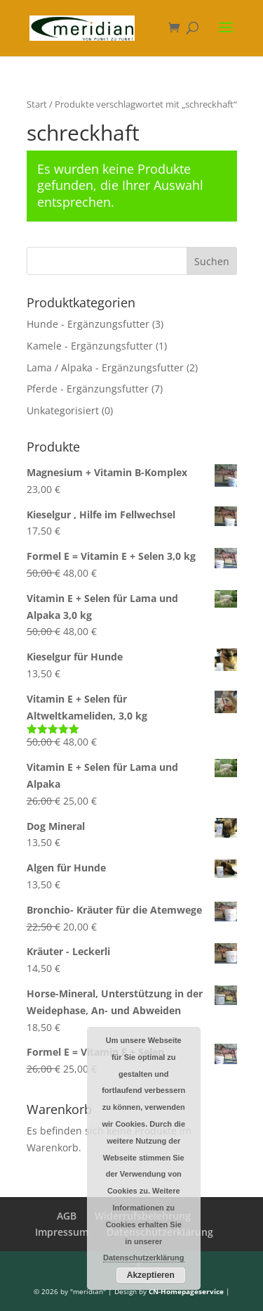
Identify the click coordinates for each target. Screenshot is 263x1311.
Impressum (61, 1232)
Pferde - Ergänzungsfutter (88, 388)
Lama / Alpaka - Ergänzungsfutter (105, 367)
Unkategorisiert (63, 410)
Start (37, 104)
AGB (66, 1215)
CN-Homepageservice (186, 1291)
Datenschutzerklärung (143, 1257)
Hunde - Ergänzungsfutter (88, 324)
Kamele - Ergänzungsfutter (90, 345)
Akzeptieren (151, 1275)
